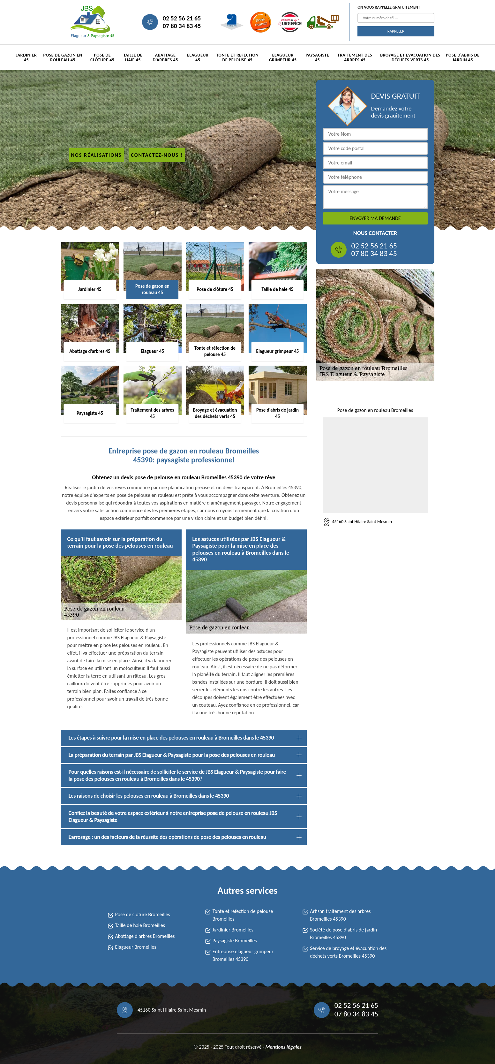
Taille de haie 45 (132, 57)
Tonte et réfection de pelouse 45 (237, 57)
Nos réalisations (96, 155)
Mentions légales (283, 1047)
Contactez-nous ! (157, 155)
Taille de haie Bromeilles (140, 925)
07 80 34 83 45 (182, 26)
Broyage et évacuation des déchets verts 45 (410, 57)
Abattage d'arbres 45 (165, 57)
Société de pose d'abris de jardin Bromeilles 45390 (343, 933)
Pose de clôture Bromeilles (142, 914)
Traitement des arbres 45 (354, 57)
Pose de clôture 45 (102, 57)
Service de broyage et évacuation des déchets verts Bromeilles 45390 (348, 952)
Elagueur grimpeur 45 (283, 57)
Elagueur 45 (197, 57)
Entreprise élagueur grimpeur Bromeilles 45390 (243, 955)
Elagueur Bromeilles (135, 947)
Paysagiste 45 (317, 57)
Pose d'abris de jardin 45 (462, 57)
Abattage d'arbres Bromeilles (145, 936)
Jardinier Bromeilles (233, 930)
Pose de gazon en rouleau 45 (62, 57)
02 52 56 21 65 (182, 18)
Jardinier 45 (26, 57)
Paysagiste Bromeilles (235, 941)
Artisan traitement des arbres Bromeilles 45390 (340, 915)
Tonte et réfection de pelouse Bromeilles (243, 915)
